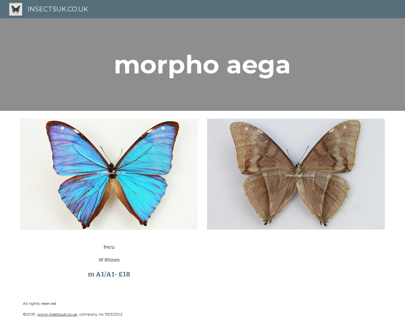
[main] (202, 64)
